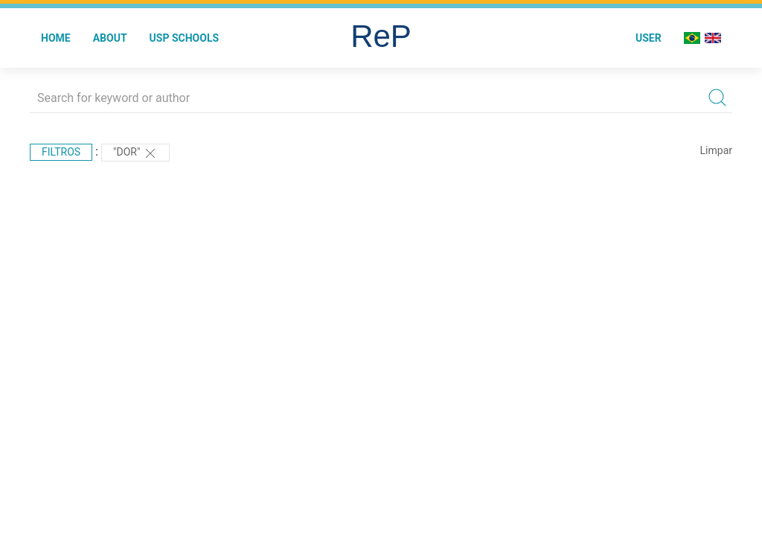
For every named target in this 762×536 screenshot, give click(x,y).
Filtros (61, 152)
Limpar (716, 150)
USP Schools (185, 38)
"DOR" (135, 153)
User (648, 38)
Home (56, 38)
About (110, 38)
